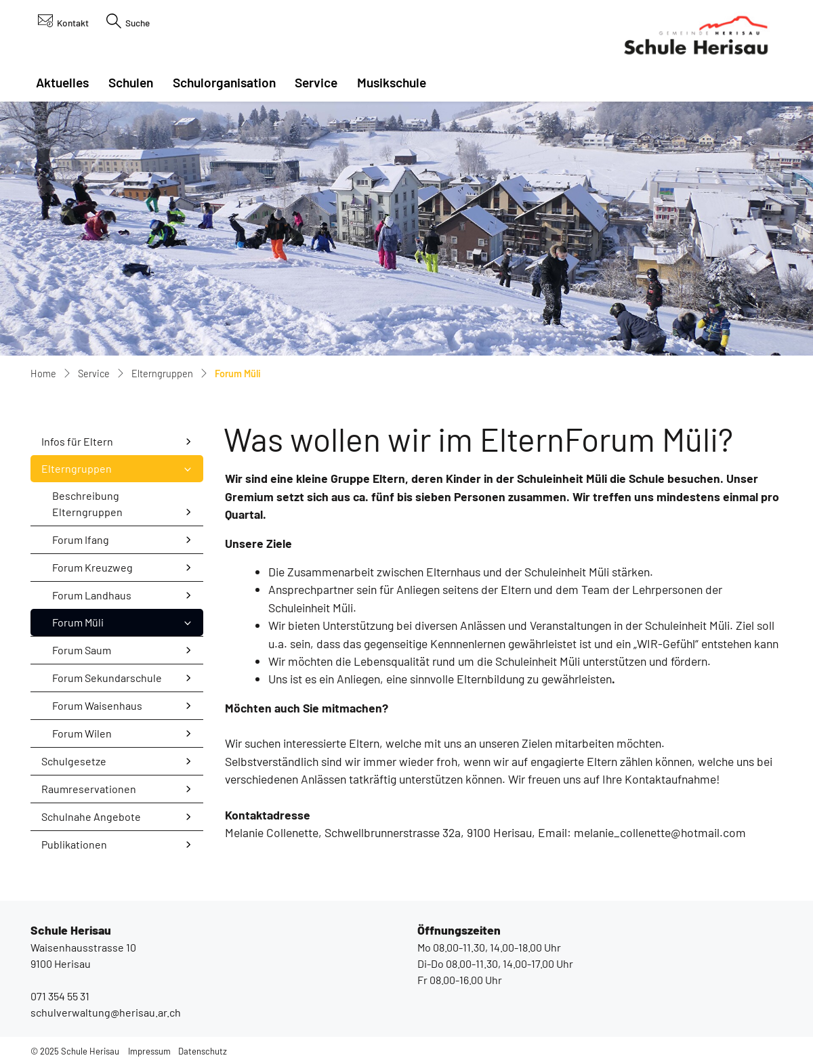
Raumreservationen (88, 788)
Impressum (149, 1051)
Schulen (130, 82)
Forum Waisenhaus (97, 705)
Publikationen (74, 844)
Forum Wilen (82, 733)
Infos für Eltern (77, 441)
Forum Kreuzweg (92, 567)
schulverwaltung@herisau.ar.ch (105, 1012)
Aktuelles (62, 82)
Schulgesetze (73, 760)
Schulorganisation (224, 82)
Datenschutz (202, 1051)
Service (316, 82)
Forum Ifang (80, 539)
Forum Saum (81, 649)
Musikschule (391, 82)
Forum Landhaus (91, 595)
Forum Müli (87, 626)
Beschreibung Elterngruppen (87, 503)
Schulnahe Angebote (91, 816)
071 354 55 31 (59, 995)
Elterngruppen (76, 468)
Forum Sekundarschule (107, 677)
